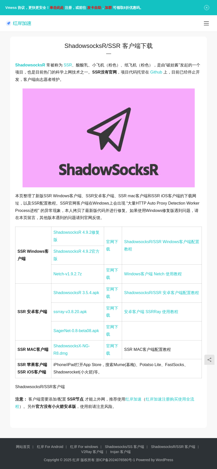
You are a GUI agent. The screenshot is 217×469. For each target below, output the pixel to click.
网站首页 (23, 447)
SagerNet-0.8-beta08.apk (76, 331)
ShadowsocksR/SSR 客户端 (173, 447)
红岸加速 (133, 399)
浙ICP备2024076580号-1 (115, 460)
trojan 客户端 (120, 452)
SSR (68, 65)
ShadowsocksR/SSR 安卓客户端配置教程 (161, 293)
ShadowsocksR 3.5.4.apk (76, 293)
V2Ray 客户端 (92, 452)
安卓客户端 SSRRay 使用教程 (151, 312)
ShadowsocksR (30, 65)
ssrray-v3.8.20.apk (70, 312)
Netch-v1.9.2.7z (67, 274)
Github (156, 72)
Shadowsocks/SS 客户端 (124, 447)
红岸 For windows (84, 447)
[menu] (206, 23)
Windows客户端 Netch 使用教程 (153, 274)
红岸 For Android (50, 447)
